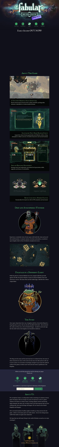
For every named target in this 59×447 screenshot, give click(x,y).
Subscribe (38, 389)
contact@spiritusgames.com (29, 443)
